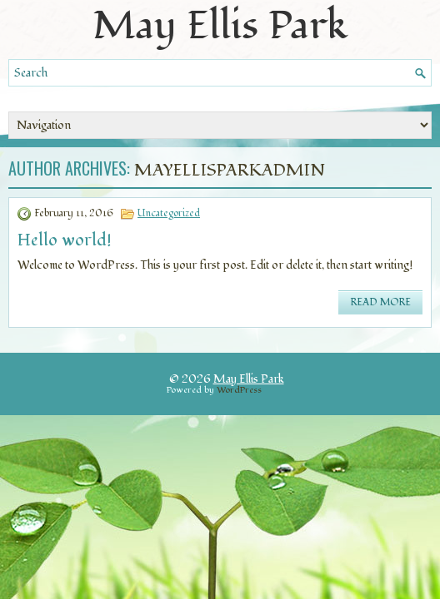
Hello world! (65, 240)
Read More (380, 302)
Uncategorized (169, 213)
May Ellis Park (248, 379)
